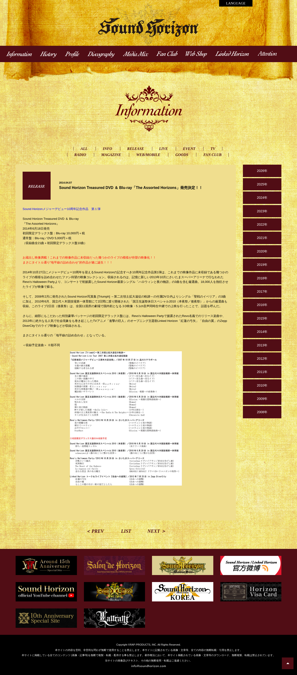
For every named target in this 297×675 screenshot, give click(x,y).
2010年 (262, 385)
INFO (107, 149)
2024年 (262, 197)
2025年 (262, 184)
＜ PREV (95, 531)
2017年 (262, 291)
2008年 (262, 412)
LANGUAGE (235, 3)
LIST (126, 531)
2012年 (262, 358)
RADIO (80, 155)
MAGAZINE (111, 155)
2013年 (262, 345)
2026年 (262, 171)
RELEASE (135, 149)
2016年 (262, 305)
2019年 (262, 264)
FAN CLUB (212, 155)
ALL (84, 149)
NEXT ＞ (157, 531)
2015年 (262, 318)
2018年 (262, 278)
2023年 (262, 211)
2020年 (262, 251)
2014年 (262, 332)
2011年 (262, 372)
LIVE (163, 149)
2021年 (262, 238)
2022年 (262, 224)
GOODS (181, 155)
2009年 (262, 399)
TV (213, 149)
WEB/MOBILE (148, 155)
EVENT (189, 149)
